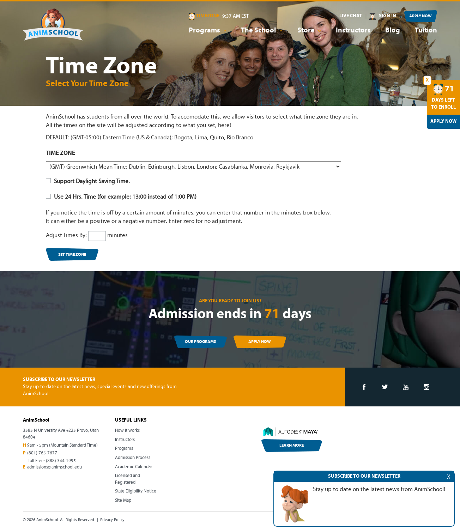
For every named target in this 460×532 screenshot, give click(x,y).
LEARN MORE (291, 445)
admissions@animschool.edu (54, 467)
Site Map (123, 500)
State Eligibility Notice (135, 491)
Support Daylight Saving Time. (88, 181)
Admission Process (132, 457)
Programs (124, 448)
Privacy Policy (112, 520)
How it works (127, 430)
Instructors (353, 30)
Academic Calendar (133, 467)
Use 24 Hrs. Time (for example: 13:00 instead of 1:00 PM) (121, 197)
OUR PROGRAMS (200, 342)
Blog (392, 30)
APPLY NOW (420, 16)
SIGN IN (387, 16)
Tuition (426, 30)
